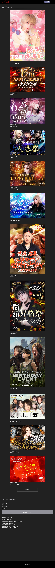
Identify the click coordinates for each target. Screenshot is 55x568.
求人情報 (47, 1)
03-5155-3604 (27, 512)
